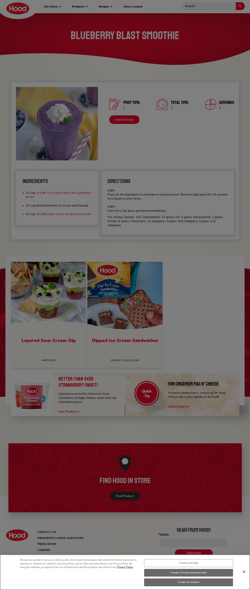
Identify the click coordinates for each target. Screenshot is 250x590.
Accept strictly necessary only (188, 572)
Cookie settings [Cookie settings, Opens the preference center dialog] (188, 563)
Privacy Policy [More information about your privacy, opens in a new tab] (125, 567)
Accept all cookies (188, 582)
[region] (125, 572)
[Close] (244, 572)
